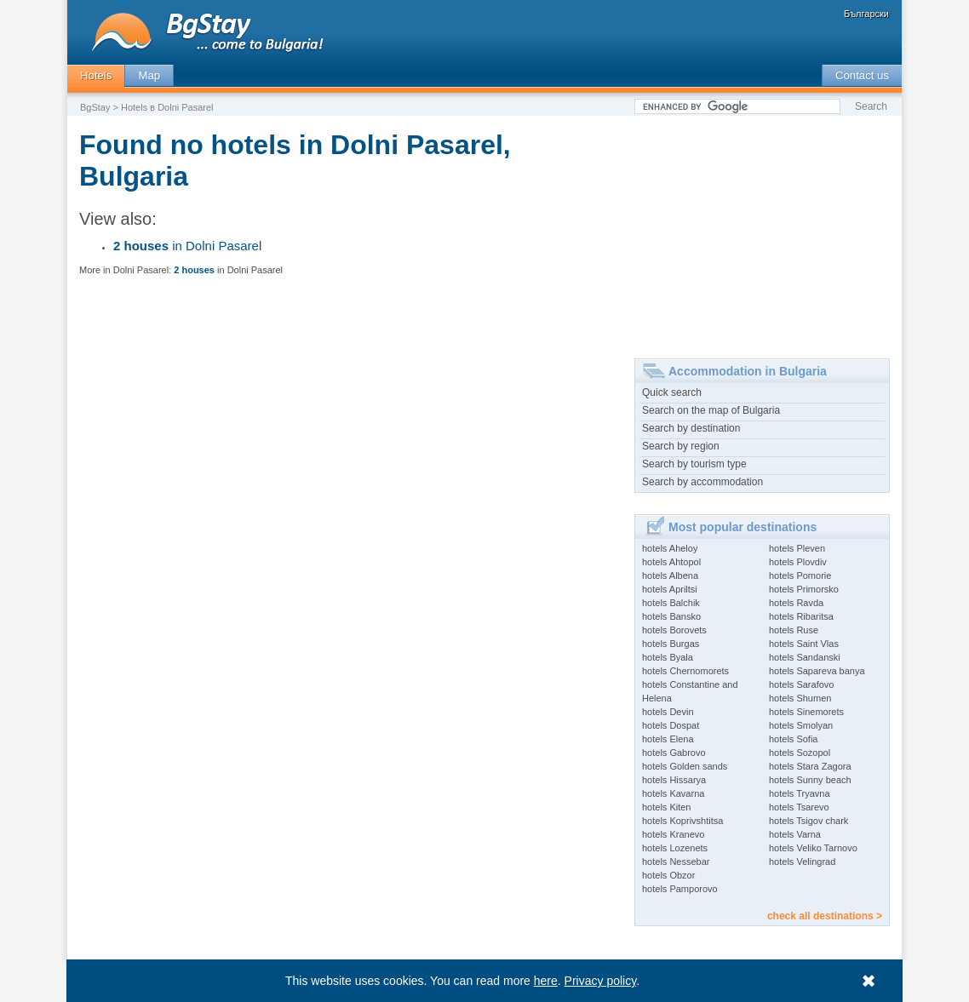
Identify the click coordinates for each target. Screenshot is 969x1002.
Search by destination (691, 428)
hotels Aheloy (669, 548)
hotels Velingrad (802, 861)
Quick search (672, 392)
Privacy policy (601, 981)
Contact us (862, 75)
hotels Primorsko (804, 589)
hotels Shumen (800, 698)
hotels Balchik (671, 603)
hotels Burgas (670, 643)
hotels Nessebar (676, 861)
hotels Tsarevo (799, 807)
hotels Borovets (674, 630)
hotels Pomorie (800, 575)
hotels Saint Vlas (804, 643)
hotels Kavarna (673, 793)
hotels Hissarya (674, 780)
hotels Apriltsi (669, 589)
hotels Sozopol (799, 752)
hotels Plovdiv (798, 562)
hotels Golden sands (684, 766)
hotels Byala (667, 657)
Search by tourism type (694, 464)
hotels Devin (668, 712)
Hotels (96, 75)
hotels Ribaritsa (801, 616)
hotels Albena (670, 575)
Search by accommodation (702, 482)
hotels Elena (668, 739)
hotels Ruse (793, 630)
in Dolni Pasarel (187, 245)
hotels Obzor (668, 875)
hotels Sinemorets (806, 712)
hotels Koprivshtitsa (682, 821)
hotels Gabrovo (674, 752)
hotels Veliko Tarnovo (813, 848)
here (546, 981)
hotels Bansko (671, 616)
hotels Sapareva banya (817, 671)
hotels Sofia (793, 739)
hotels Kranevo (673, 834)
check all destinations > (824, 916)
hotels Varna (795, 834)
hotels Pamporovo (680, 889)
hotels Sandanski (804, 657)
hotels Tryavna (799, 793)
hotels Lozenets (675, 848)
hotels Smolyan (801, 725)
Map (149, 75)
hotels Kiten (666, 807)
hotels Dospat (670, 725)
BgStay (95, 107)
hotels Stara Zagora (810, 766)
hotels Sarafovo (801, 684)
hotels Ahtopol (671, 562)
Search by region (681, 446)
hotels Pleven (797, 548)
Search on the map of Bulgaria (711, 410)
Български (866, 14)
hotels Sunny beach (810, 780)
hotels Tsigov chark (808, 821)
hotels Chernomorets (685, 671)
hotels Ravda (796, 603)
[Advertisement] (762, 230)
